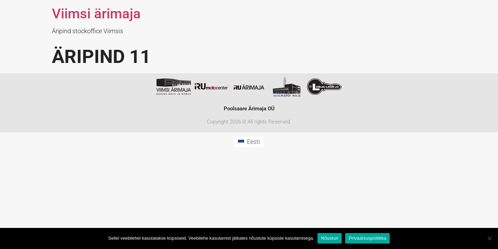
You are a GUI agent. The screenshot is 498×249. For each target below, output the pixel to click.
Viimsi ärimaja (96, 14)
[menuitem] (248, 142)
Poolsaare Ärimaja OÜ (249, 108)
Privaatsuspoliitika (367, 238)
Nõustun (329, 238)
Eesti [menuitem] (253, 141)
